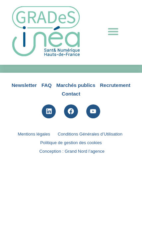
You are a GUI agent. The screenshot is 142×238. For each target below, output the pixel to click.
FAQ (46, 128)
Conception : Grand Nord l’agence (72, 194)
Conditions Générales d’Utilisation (90, 177)
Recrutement (115, 128)
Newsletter (24, 128)
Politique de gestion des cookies (71, 185)
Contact (71, 136)
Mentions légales (34, 177)
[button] (113, 31)
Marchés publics (76, 128)
